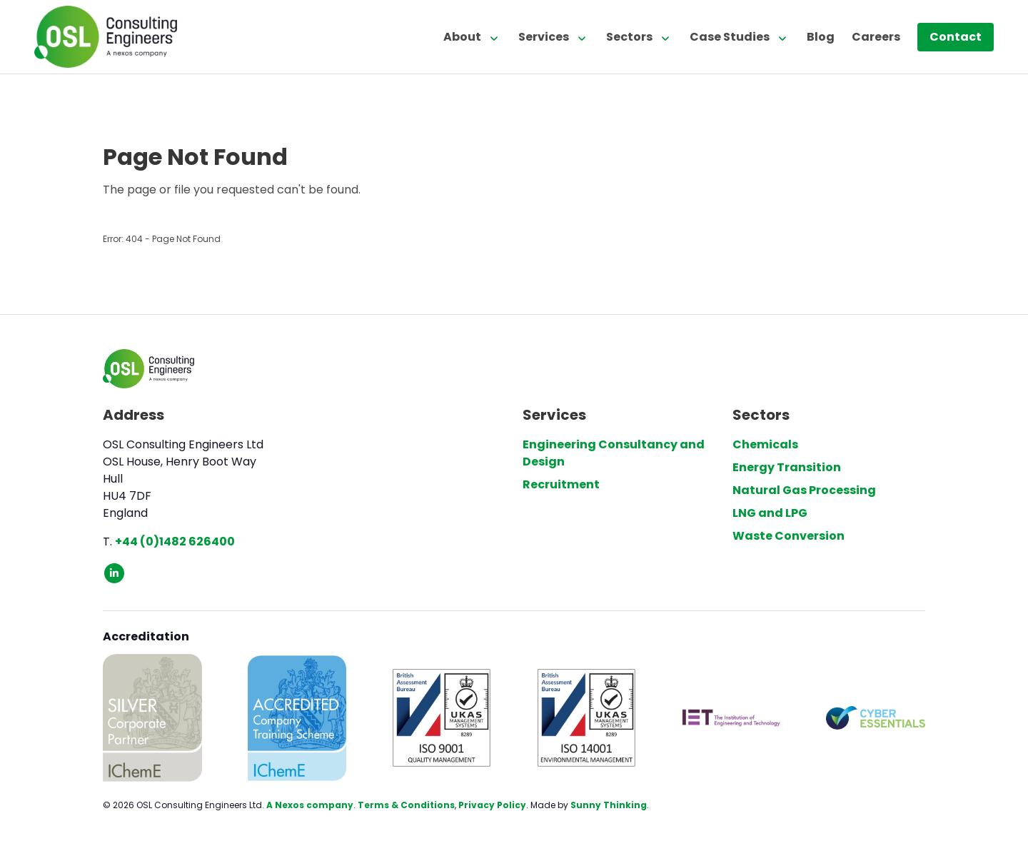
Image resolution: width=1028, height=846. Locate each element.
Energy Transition (786, 467)
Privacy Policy (492, 805)
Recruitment (561, 484)
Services (543, 37)
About (462, 37)
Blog (821, 37)
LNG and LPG (769, 513)
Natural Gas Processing (804, 490)
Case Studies (730, 37)
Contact (955, 37)
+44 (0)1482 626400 (175, 541)
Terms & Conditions (406, 805)
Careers (876, 37)
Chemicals (765, 444)
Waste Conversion (788, 536)
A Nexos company (309, 805)
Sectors (629, 37)
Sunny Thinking (608, 805)
